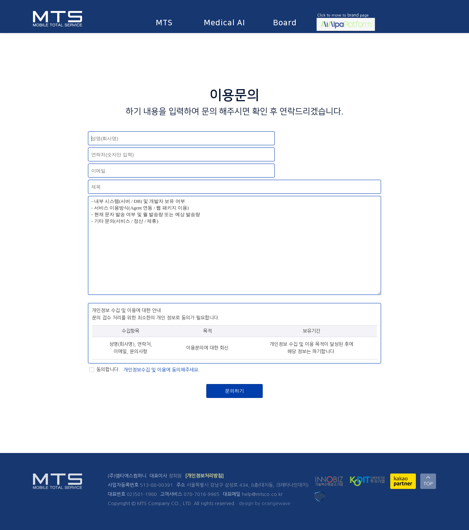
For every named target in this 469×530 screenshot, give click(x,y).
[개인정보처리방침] (204, 476)
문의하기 (234, 391)
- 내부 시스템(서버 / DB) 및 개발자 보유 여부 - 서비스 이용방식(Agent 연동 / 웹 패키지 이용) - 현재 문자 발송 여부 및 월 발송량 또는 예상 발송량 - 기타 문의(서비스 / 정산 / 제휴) (234, 245)
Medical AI (224, 22)
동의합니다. (104, 370)
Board (285, 22)
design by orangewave (265, 503)
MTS (164, 22)
